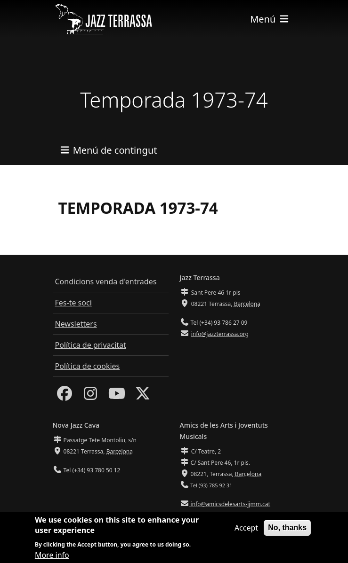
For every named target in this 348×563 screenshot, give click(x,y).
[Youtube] (116, 396)
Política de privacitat (90, 345)
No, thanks (287, 532)
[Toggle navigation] (269, 19)
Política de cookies (87, 366)
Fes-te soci (73, 302)
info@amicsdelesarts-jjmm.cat (229, 504)
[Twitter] (142, 396)
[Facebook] (64, 396)
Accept (246, 532)
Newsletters (76, 324)
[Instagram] (90, 396)
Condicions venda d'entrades (106, 281)
